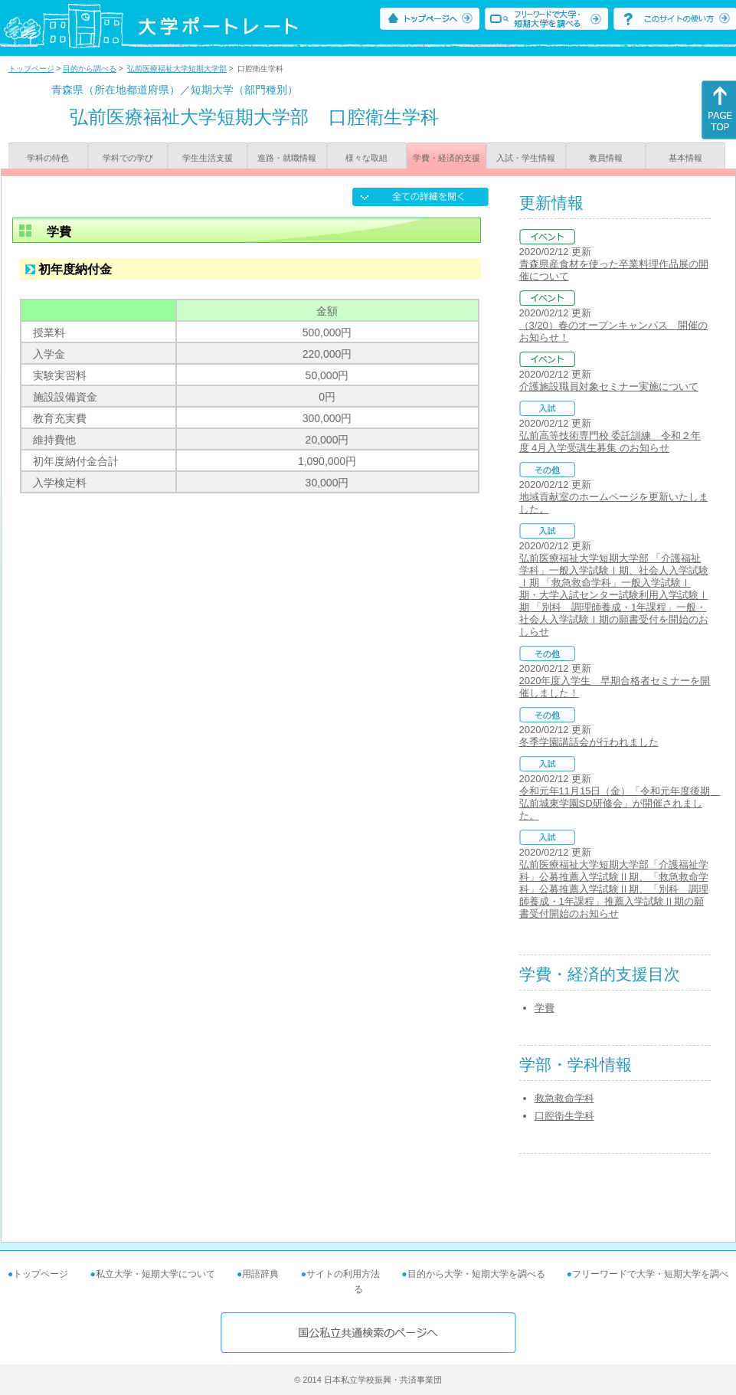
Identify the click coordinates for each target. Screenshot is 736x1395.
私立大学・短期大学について (155, 1274)
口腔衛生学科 (564, 1116)
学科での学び (128, 157)
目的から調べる (89, 68)
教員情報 (606, 157)
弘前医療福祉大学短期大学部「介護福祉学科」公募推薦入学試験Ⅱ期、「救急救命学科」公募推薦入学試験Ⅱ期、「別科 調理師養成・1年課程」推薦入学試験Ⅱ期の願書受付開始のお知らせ (613, 889)
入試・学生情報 (525, 157)
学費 (544, 1008)
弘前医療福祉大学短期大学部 (177, 68)
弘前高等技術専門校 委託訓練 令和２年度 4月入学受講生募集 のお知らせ (610, 442)
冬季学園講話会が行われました (589, 742)
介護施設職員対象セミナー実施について (608, 386)
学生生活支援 (207, 157)
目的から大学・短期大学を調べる (476, 1274)
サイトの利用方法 (343, 1274)
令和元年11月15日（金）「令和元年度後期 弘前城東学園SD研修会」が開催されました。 (620, 803)
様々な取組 (366, 157)
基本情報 (685, 157)
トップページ (31, 68)
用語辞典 (260, 1274)
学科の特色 (48, 157)
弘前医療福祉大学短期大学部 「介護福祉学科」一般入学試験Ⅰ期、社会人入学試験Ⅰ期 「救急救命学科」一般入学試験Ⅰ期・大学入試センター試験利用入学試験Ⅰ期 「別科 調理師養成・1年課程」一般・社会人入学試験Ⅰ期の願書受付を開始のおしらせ (613, 594)
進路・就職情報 (286, 157)
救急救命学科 (564, 1098)
